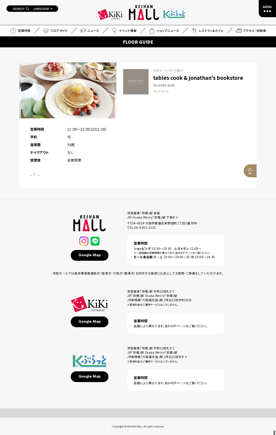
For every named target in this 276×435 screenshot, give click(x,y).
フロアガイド (55, 30)
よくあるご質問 (107, 413)
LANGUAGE (41, 8)
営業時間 (20, 30)
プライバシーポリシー (164, 413)
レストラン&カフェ (207, 30)
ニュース (89, 30)
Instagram (61, 173)
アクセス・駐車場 (250, 30)
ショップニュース (164, 30)
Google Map (89, 255)
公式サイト (38, 173)
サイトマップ (134, 413)
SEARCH (21, 8)
